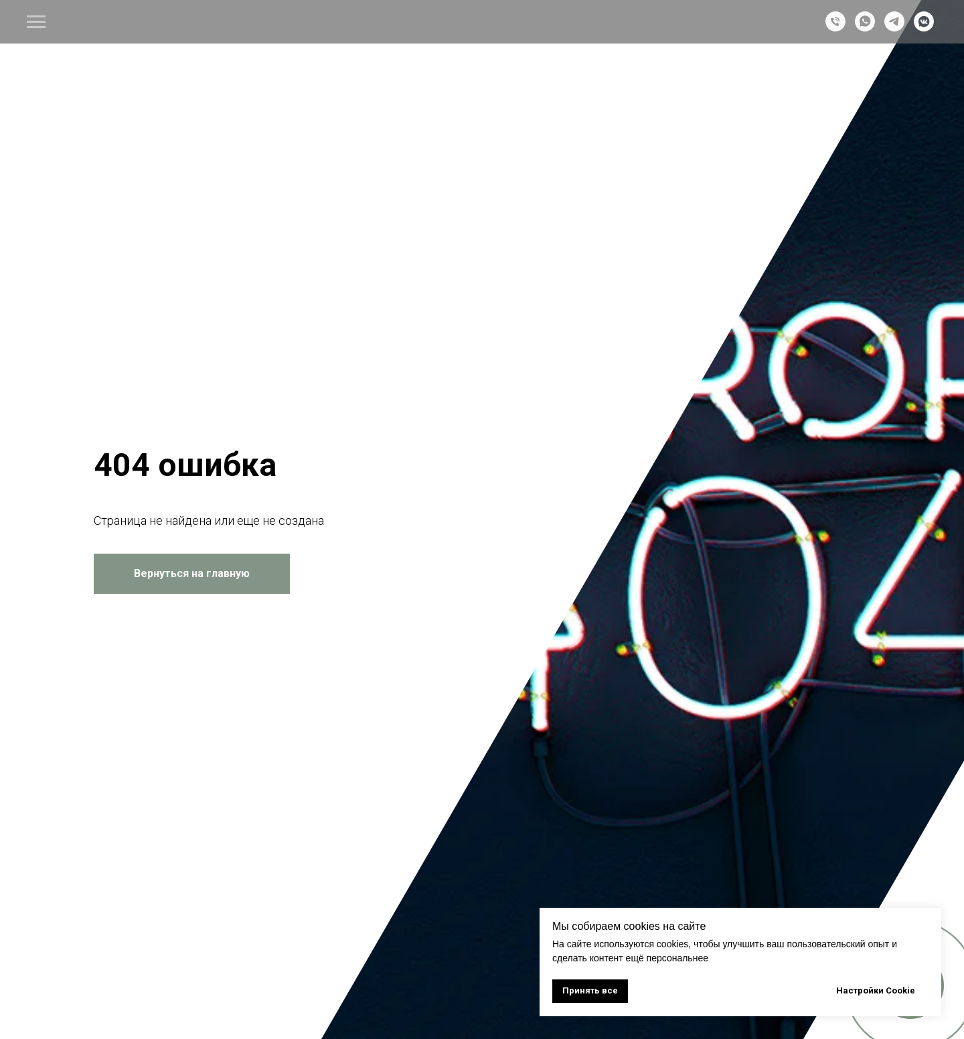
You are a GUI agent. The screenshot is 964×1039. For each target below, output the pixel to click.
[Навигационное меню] (36, 22)
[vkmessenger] (924, 27)
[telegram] (894, 27)
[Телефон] (835, 27)
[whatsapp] (865, 27)
